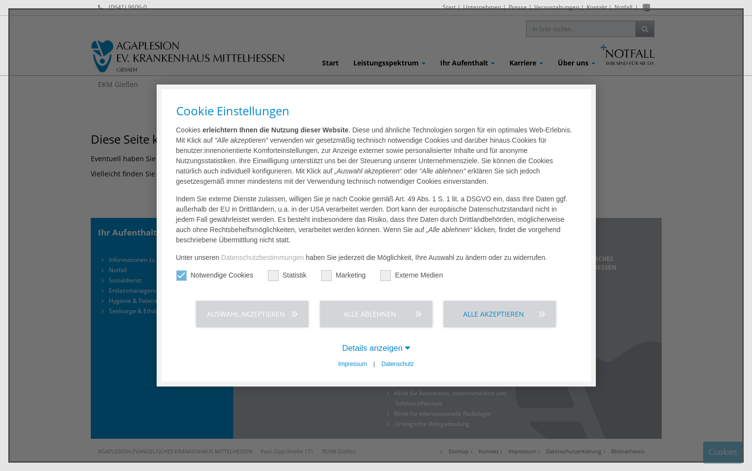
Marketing (343, 275)
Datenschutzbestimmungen (262, 257)
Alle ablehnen (370, 314)
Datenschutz (398, 364)
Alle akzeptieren (493, 314)
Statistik (287, 275)
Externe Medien (411, 275)
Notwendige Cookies (214, 275)
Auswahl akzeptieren (246, 314)
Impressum (352, 364)
